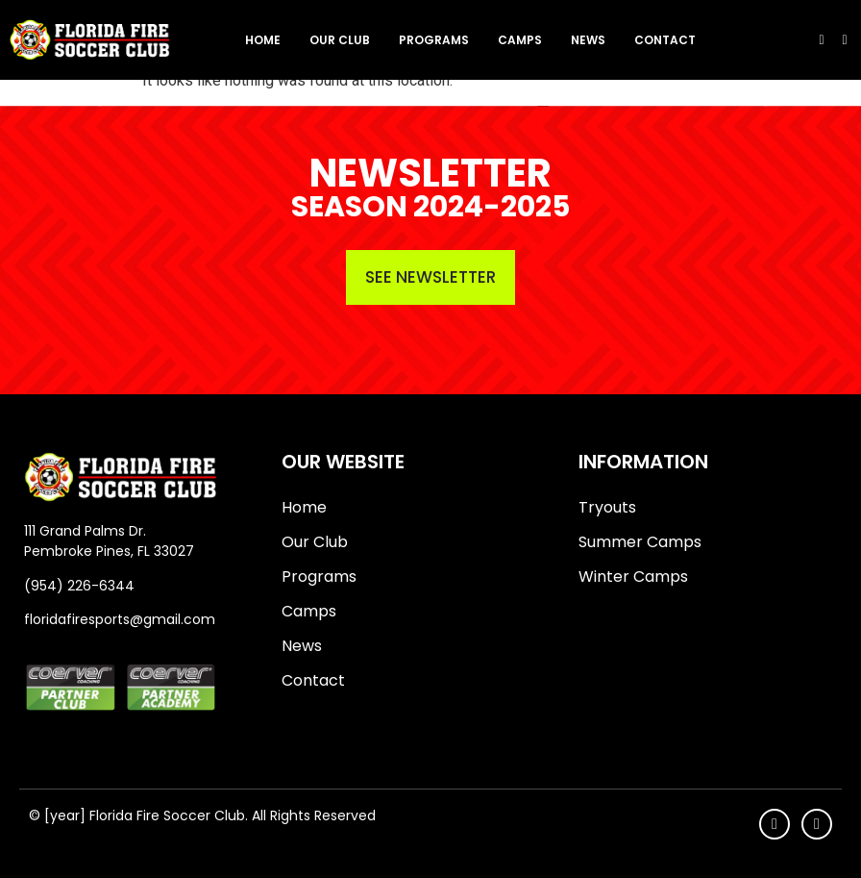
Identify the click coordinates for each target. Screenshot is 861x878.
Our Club (339, 40)
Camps (520, 40)
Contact (665, 40)
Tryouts (607, 507)
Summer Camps (639, 542)
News (588, 40)
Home (263, 40)
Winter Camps (633, 576)
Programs (434, 40)
